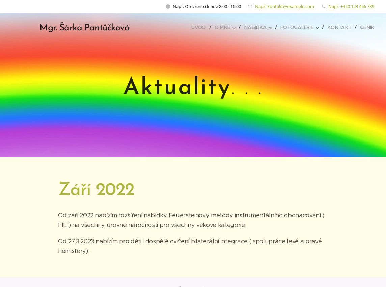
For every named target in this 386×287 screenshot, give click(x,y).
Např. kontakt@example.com (284, 6)
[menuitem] (203, 27)
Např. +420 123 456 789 (351, 6)
